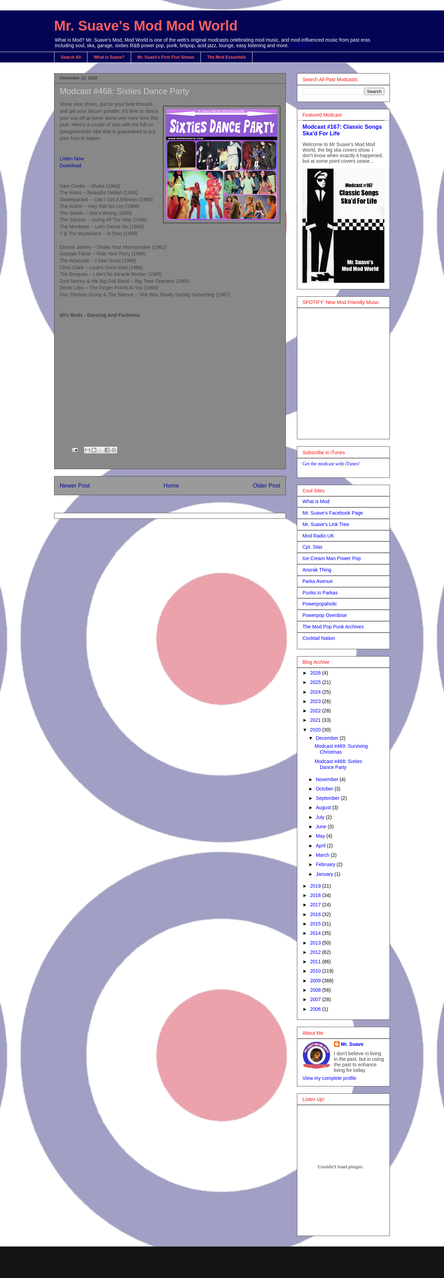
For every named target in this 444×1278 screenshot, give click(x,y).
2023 (316, 701)
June (321, 826)
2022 (316, 710)
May (321, 836)
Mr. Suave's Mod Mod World (146, 25)
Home (171, 485)
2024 (316, 692)
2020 (316, 730)
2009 (316, 980)
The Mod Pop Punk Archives (333, 626)
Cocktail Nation (318, 638)
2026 (316, 673)
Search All (71, 57)
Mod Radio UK (318, 536)
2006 (316, 1009)
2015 (316, 923)
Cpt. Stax (312, 547)
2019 (316, 886)
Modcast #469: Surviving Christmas (341, 749)
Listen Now (72, 158)
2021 (316, 720)
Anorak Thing (316, 570)
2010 (316, 971)
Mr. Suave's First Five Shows (165, 57)
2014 (316, 933)
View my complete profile (329, 1078)
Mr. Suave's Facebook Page (332, 513)
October (325, 789)
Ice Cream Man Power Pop (331, 558)
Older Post (266, 485)
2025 (316, 682)
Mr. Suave (352, 1044)
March (323, 855)
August (324, 807)
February (326, 864)
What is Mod (316, 501)
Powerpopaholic (319, 604)
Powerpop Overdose (324, 615)
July (321, 817)
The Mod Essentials (226, 57)
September (328, 798)
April (321, 845)
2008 (316, 990)
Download (70, 165)
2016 (316, 914)
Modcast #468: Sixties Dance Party (338, 764)
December (327, 738)
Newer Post (75, 485)
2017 (316, 904)
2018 (316, 895)
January (325, 874)
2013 (316, 943)
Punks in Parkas (320, 592)
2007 (316, 999)
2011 (316, 961)
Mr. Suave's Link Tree (325, 524)
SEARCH (300, 45)
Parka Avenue (317, 581)
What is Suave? (109, 57)
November (327, 779)
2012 (316, 952)
